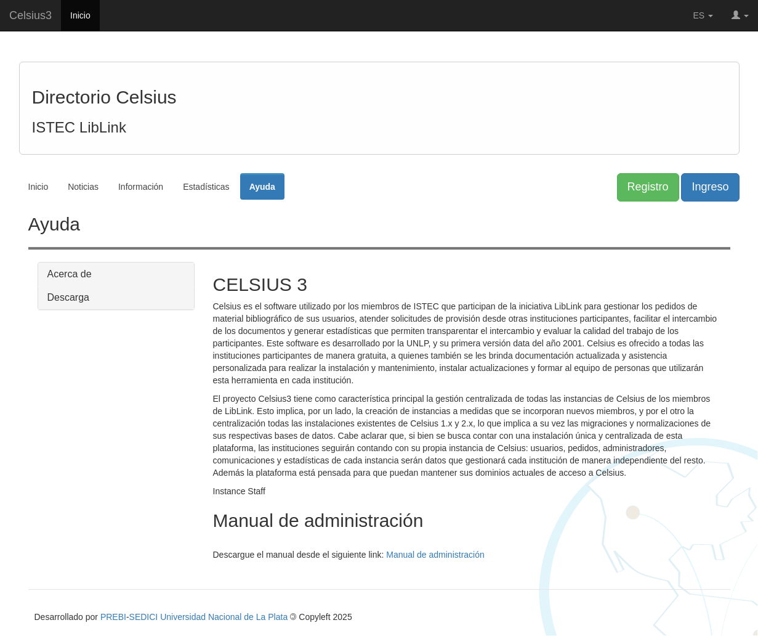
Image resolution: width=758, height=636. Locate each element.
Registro (648, 187)
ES (703, 15)
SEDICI (143, 617)
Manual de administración (435, 555)
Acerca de (69, 274)
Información (140, 187)
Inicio (80, 15)
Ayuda (262, 187)
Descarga (68, 297)
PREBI (113, 617)
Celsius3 (30, 15)
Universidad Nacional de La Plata (224, 617)
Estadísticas (206, 187)
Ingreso (709, 187)
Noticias (83, 187)
